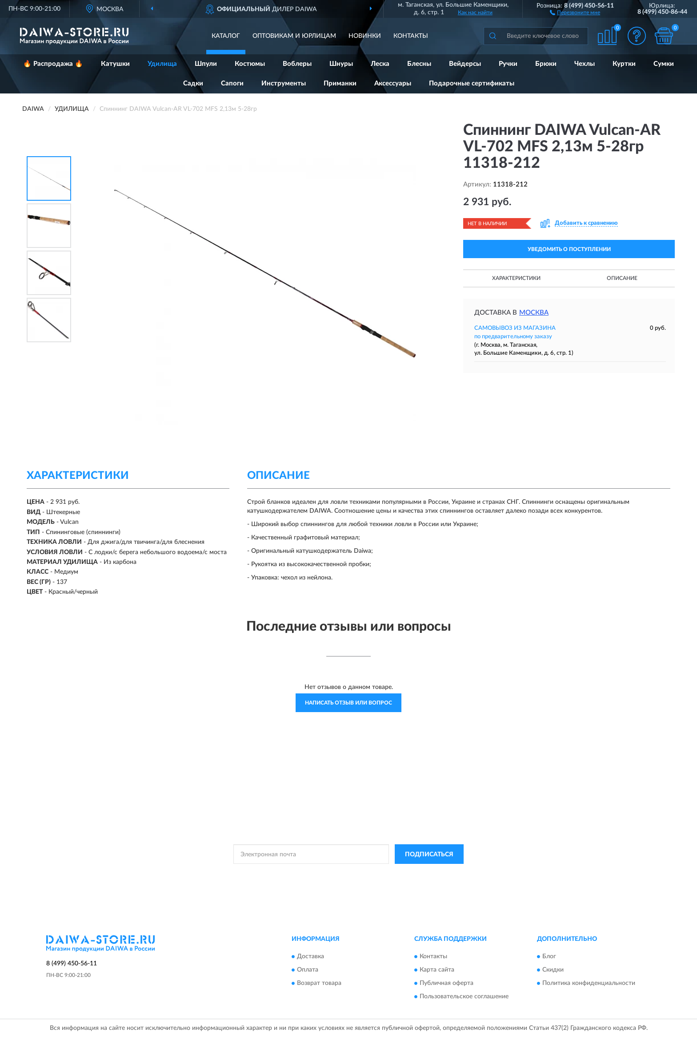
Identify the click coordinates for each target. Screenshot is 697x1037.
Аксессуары (392, 83)
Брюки (546, 64)
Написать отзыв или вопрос (348, 702)
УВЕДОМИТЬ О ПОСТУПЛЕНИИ (569, 249)
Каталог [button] (226, 36)
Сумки (663, 64)
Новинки (364, 36)
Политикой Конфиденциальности (350, 874)
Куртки (624, 64)
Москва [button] (534, 312)
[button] (575, 12)
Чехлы (584, 64)
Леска (380, 64)
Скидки (553, 970)
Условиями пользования (428, 874)
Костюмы (250, 64)
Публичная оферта (446, 983)
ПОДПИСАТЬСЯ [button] (429, 854)
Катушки (115, 64)
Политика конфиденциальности (588, 983)
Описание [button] (622, 278)
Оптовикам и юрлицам (294, 36)
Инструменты (283, 83)
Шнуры (341, 64)
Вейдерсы (465, 64)
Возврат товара (319, 983)
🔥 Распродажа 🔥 (53, 64)
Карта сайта (437, 970)
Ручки (508, 64)
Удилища (162, 64)
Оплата (307, 970)
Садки (193, 83)
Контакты (410, 36)
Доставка (310, 956)
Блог (549, 956)
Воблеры (297, 64)
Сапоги (232, 83)
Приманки (340, 83)
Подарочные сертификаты (471, 83)
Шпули (206, 64)
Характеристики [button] (516, 278)
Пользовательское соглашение (464, 996)
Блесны (419, 64)
